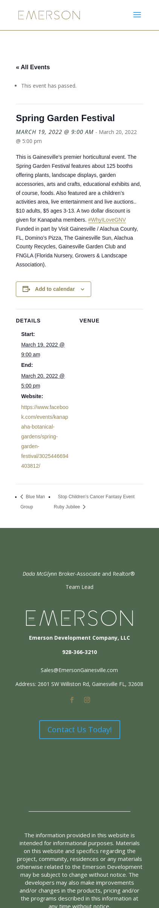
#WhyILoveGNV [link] (107, 220)
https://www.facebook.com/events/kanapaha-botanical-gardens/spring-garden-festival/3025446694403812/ (44, 436)
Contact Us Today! (79, 729)
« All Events (33, 67)
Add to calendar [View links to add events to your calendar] (55, 289)
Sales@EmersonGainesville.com (79, 670)
